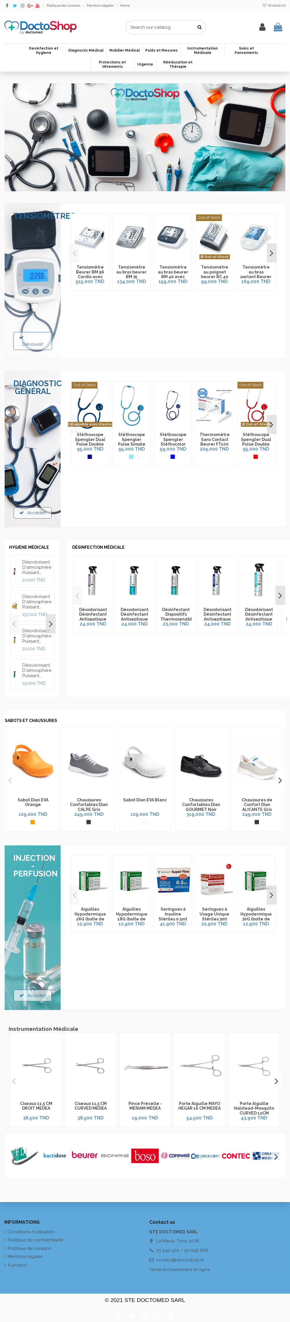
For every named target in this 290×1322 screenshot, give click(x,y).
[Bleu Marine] (90, 457)
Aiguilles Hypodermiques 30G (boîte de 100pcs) (257, 916)
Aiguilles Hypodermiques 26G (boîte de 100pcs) (91, 916)
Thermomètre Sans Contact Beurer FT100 (215, 439)
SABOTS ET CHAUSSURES (31, 721)
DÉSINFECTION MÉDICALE (98, 547)
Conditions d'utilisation (31, 1232)
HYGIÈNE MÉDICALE (29, 547)
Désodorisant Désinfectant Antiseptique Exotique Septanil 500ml (136, 621)
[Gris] (88, 822)
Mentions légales (101, 5)
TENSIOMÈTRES (44, 215)
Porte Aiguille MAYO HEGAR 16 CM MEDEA (199, 1106)
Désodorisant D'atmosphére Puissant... (36, 567)
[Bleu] (173, 457)
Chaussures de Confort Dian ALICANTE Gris (257, 805)
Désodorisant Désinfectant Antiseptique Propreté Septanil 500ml (264, 621)
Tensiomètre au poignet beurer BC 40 (214, 272)
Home (125, 5)
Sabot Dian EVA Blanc (145, 800)
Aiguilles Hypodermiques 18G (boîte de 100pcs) (133, 916)
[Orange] (32, 822)
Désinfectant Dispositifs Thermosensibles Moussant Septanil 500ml (181, 621)
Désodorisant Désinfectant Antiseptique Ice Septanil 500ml (221, 621)
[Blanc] (144, 822)
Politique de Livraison (64, 5)
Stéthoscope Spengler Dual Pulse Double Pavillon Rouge (256, 444)
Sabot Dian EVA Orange (33, 802)
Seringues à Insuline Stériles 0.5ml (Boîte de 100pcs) (173, 919)
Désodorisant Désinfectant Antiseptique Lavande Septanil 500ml (93, 621)
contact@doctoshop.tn (180, 1260)
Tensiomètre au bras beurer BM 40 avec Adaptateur (173, 274)
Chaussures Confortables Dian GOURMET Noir (201, 805)
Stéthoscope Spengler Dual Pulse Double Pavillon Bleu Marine (90, 444)
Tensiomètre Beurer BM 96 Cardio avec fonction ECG (90, 274)
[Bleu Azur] (131, 457)
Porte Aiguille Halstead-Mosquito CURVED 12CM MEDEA (254, 1110)
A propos (17, 1265)
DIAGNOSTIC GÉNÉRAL (37, 387)
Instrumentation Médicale (43, 1029)
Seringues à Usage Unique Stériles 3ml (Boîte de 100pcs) (214, 919)
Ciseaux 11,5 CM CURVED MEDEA (91, 1106)
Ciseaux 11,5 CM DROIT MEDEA (36, 1106)
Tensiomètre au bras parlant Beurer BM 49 (255, 274)
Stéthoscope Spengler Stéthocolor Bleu (173, 441)
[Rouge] (255, 457)
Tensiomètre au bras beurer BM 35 (131, 272)
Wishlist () (274, 5)
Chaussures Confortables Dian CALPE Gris (89, 805)
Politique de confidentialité (35, 1240)
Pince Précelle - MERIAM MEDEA (145, 1106)
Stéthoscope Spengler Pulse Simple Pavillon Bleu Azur (131, 444)
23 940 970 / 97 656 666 (182, 1250)
